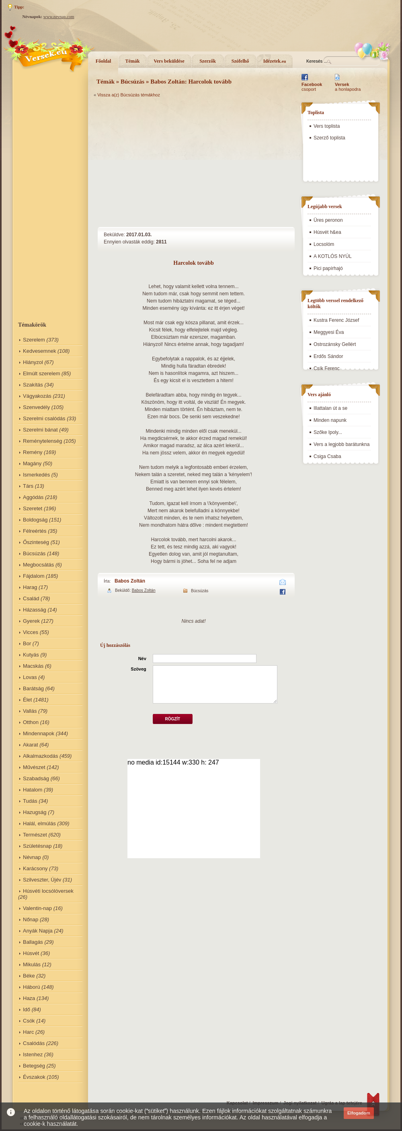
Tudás (30, 801)
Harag (30, 587)
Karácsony (35, 868)
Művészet (34, 767)
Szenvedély (36, 407)
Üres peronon (328, 220)
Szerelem (34, 340)
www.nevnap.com (58, 16)
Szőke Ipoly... (328, 432)
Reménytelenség (42, 441)
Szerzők (207, 61)
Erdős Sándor (328, 356)
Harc (28, 1032)
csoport (312, 87)
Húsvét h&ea (327, 232)
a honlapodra (348, 87)
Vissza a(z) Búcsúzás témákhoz (128, 94)
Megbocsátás (38, 565)
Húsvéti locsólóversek (48, 891)
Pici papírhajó (328, 268)
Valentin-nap (37, 908)
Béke (29, 976)
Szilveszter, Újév (42, 880)
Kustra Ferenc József (336, 320)
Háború (31, 987)
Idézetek (274, 61)
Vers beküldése (169, 61)
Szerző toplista (329, 138)
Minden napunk (330, 420)
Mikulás (32, 964)
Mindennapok (38, 733)
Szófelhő (240, 61)
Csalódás (34, 1043)
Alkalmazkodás (40, 756)
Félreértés (35, 531)
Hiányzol (33, 362)
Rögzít (172, 719)
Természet (35, 835)
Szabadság (36, 778)
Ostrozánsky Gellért (335, 344)
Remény (32, 452)
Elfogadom (358, 1113)
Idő (26, 1009)
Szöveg (138, 669)
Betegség (34, 1066)
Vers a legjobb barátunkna (341, 444)
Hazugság (35, 812)
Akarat (30, 745)
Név (142, 658)
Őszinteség (36, 542)
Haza (29, 998)
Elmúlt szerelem (41, 373)
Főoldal (103, 61)
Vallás (30, 711)
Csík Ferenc (327, 368)
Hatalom (32, 790)
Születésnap (37, 846)
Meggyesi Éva (329, 332)
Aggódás (33, 497)
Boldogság (35, 520)
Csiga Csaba (327, 456)
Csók (29, 1021)
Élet (27, 700)
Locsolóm (324, 244)
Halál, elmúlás (39, 823)
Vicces (30, 632)
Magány (32, 463)
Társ (28, 486)
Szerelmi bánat (40, 430)
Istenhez (33, 1054)
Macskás (33, 666)
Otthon (31, 722)
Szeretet (32, 508)
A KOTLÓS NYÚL (333, 256)
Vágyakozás (37, 396)
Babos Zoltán (130, 581)
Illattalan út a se (330, 408)
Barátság (33, 688)
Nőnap (30, 919)
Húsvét (31, 953)
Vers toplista (327, 126)
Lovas (30, 677)
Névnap (32, 857)
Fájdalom (33, 576)
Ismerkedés (36, 475)
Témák (132, 61)
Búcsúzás (34, 553)
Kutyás (31, 655)
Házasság (34, 610)
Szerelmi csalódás (44, 418)
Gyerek (31, 621)
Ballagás (33, 942)
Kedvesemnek (39, 351)
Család (31, 598)
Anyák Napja (38, 931)
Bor (27, 643)
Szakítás (33, 385)
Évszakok (34, 1077)
